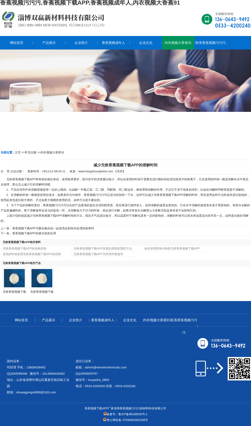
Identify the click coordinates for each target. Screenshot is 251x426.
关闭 (120, 171)
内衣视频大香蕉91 (52, 152)
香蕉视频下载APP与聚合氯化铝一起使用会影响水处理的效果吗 (53, 228)
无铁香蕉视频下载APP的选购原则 (24, 248)
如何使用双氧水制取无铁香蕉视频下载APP (172, 248)
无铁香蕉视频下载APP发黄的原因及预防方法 (103, 248)
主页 (18, 152)
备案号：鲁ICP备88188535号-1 (125, 414)
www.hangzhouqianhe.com (95, 171)
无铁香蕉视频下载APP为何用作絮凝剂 (98, 254)
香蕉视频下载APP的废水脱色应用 (34, 233)
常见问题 (30, 152)
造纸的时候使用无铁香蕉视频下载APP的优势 (32, 254)
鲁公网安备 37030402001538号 (125, 420)
